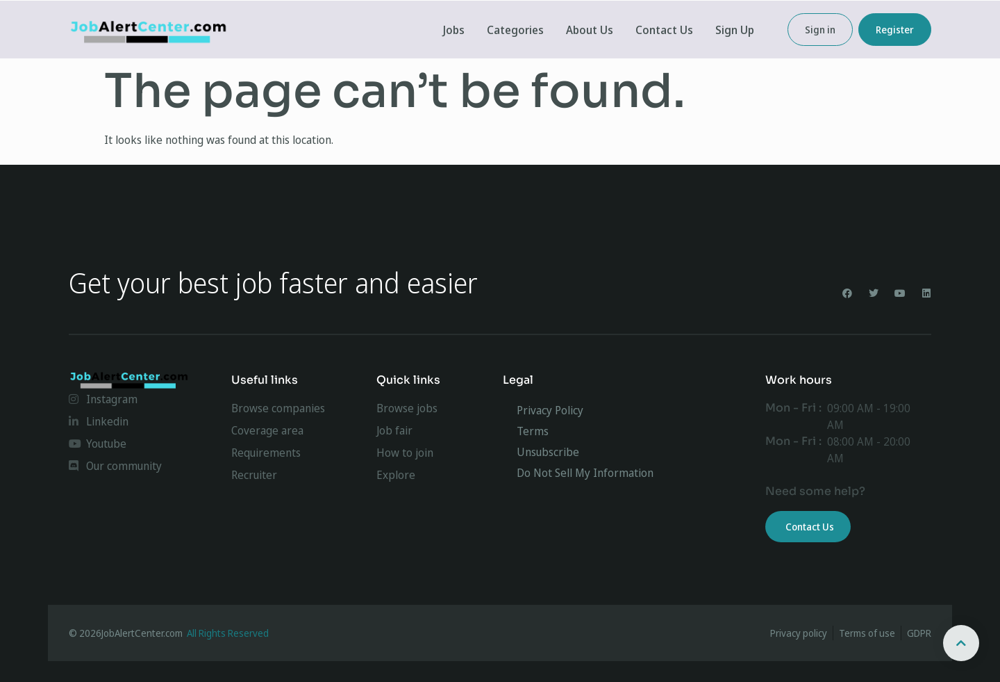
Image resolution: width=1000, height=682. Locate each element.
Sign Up (734, 30)
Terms (533, 431)
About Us (589, 30)
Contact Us (664, 30)
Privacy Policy (550, 410)
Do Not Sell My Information (585, 472)
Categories (515, 30)
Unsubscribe (548, 452)
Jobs (454, 30)
